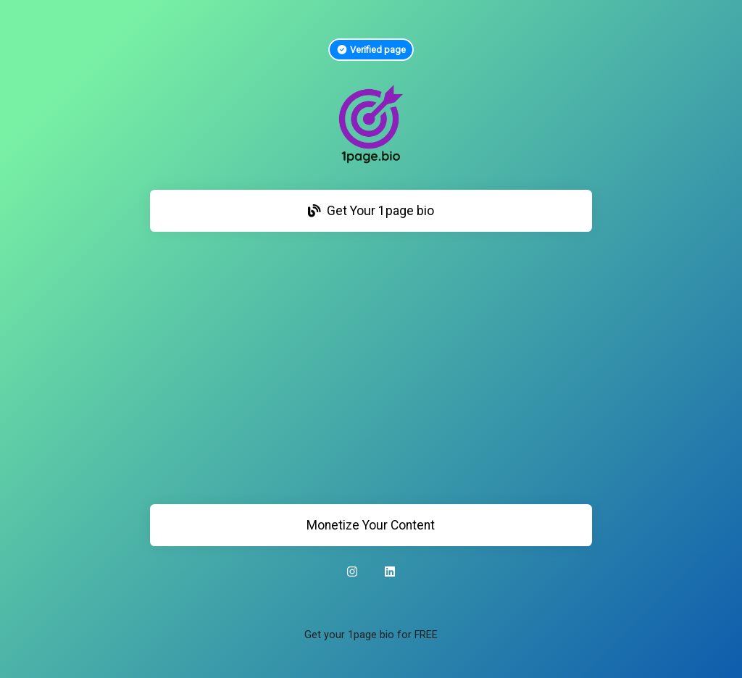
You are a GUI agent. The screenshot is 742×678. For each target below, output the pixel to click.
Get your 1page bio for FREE (371, 635)
